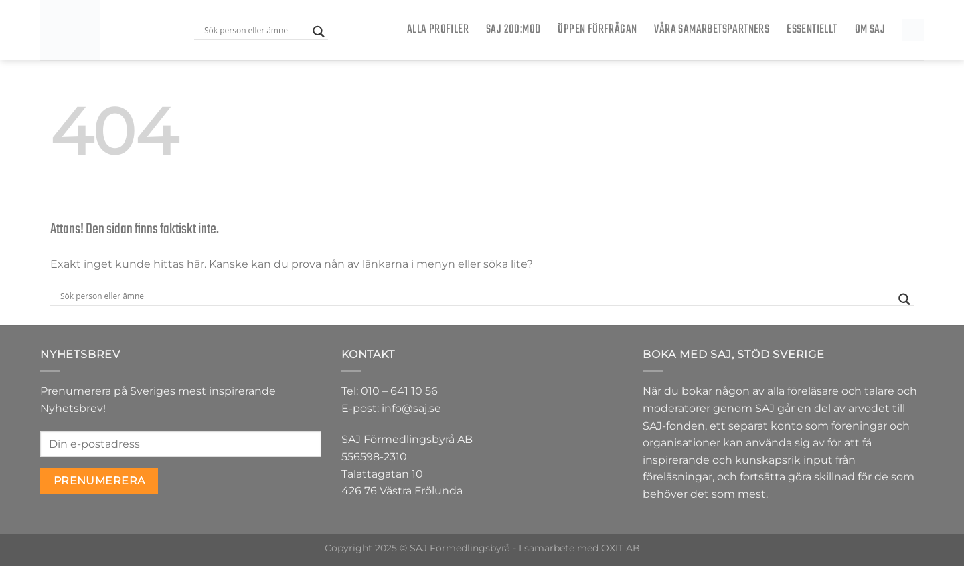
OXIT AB (620, 548)
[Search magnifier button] (318, 32)
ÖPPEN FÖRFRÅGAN (597, 29)
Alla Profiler (438, 29)
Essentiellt (812, 29)
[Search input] (255, 30)
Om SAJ (870, 29)
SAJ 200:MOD (513, 29)
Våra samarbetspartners (711, 29)
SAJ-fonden (674, 425)
